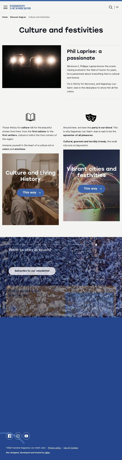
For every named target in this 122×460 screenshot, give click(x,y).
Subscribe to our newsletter (32, 274)
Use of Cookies (71, 448)
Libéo (47, 453)
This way (32, 192)
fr (117, 7)
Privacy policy (55, 448)
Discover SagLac (18, 17)
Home (5, 17)
